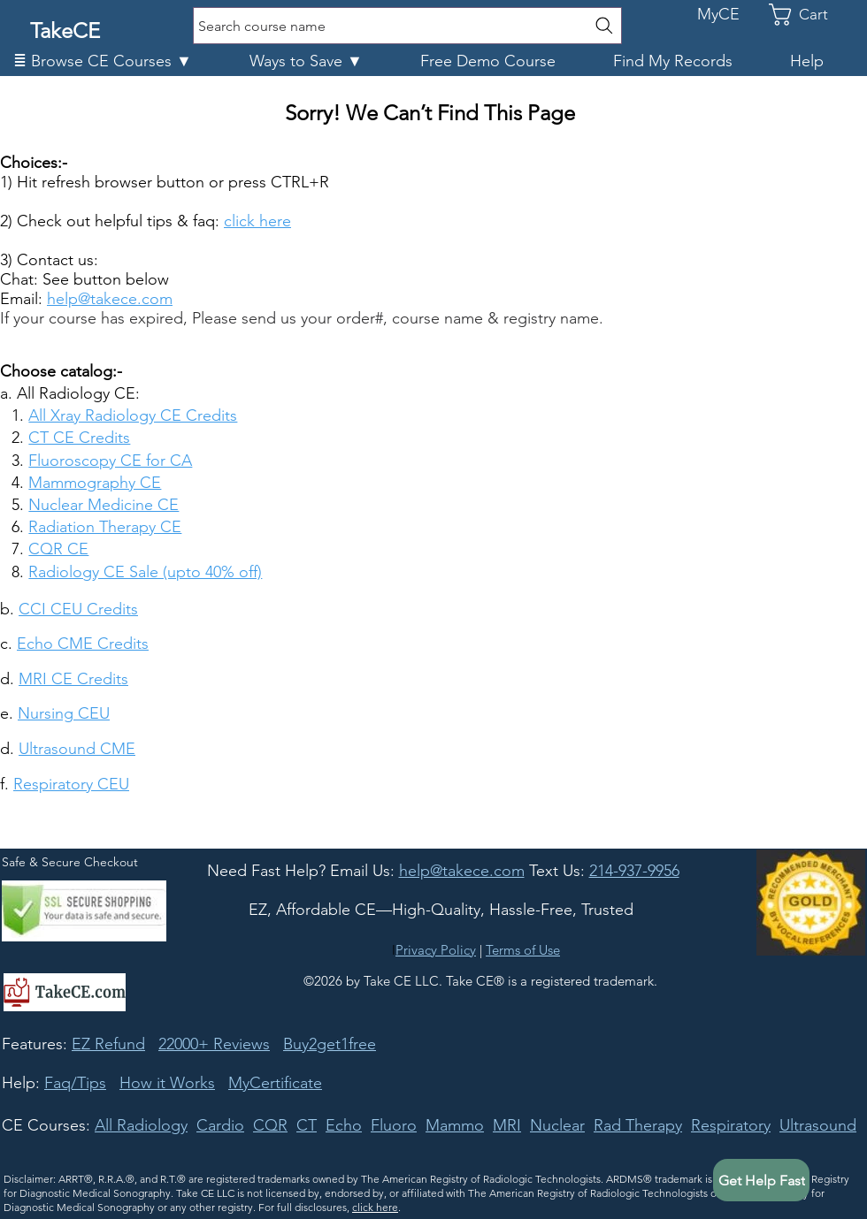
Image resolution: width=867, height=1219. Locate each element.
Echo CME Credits (83, 643)
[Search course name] (407, 25)
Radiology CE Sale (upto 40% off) (145, 572)
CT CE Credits (79, 437)
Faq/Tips (75, 1083)
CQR (270, 1125)
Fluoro (394, 1125)
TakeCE (65, 30)
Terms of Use (523, 949)
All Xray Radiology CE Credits (132, 415)
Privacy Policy (435, 949)
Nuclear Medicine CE (103, 504)
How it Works (167, 1083)
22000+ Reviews (214, 1044)
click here (375, 1207)
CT (306, 1125)
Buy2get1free (329, 1044)
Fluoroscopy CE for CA (110, 460)
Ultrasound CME (77, 748)
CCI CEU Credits (78, 609)
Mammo (455, 1125)
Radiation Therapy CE (104, 527)
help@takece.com (110, 299)
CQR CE (58, 549)
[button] (117, 61)
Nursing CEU (64, 713)
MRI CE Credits (73, 679)
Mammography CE (94, 482)
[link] (810, 15)
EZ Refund (108, 1044)
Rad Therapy (638, 1125)
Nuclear (557, 1125)
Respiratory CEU (71, 784)
